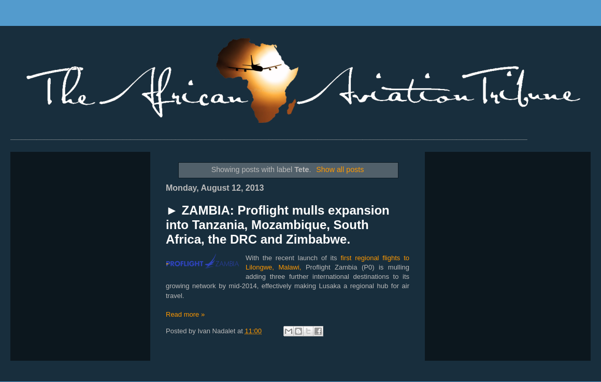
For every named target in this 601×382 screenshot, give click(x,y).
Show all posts (340, 169)
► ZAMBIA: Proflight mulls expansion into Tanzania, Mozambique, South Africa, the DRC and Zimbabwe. (278, 224)
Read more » (185, 314)
